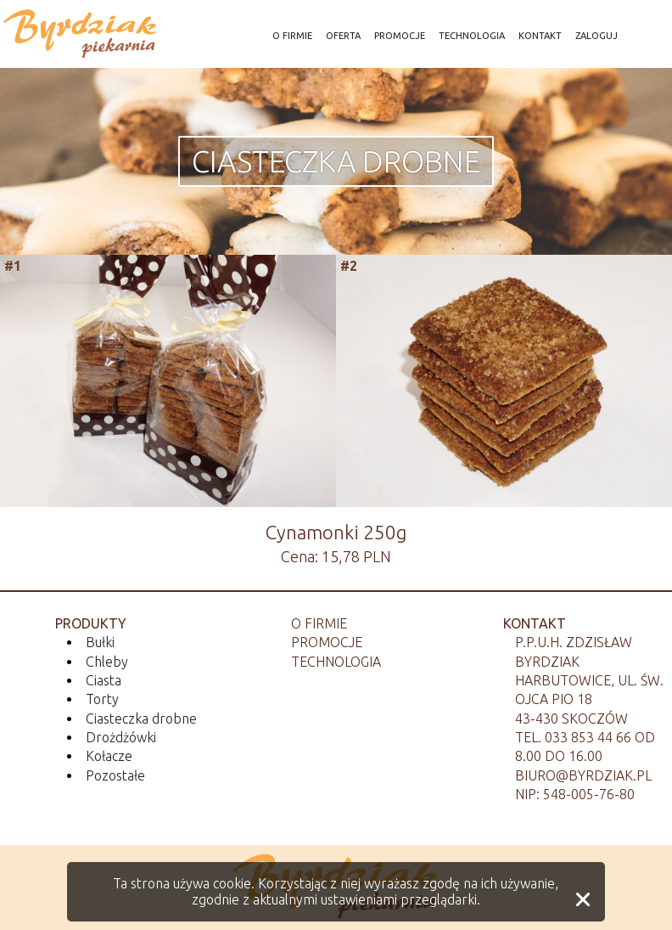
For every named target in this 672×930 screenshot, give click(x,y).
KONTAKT (540, 36)
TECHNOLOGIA (472, 36)
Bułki (100, 642)
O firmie (319, 623)
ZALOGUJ (596, 36)
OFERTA (343, 36)
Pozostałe (115, 775)
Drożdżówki (121, 737)
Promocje (326, 642)
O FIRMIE (292, 36)
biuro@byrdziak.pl (583, 775)
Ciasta (103, 680)
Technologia (336, 661)
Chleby (107, 661)
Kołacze (109, 756)
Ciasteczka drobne (336, 161)
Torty (102, 699)
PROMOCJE (399, 36)
